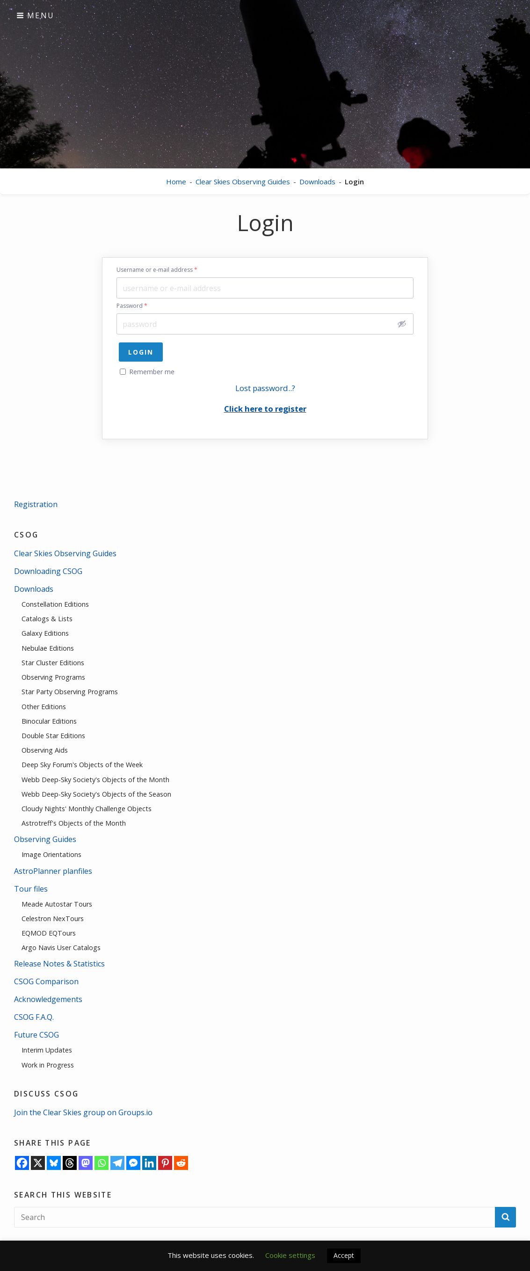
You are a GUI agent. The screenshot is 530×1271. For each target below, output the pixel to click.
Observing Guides (45, 839)
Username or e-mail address (156, 270)
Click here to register (265, 408)
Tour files (31, 889)
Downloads (317, 181)
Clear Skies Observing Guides (243, 181)
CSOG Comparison (46, 981)
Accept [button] (344, 1255)
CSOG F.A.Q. (34, 1017)
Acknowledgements (48, 999)
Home (176, 181)
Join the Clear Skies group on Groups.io (83, 1112)
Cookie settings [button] (290, 1255)
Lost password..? (265, 388)
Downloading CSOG (48, 571)
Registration (36, 504)
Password (131, 306)
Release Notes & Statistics (59, 964)
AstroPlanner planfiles (53, 871)
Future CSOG (36, 1035)
